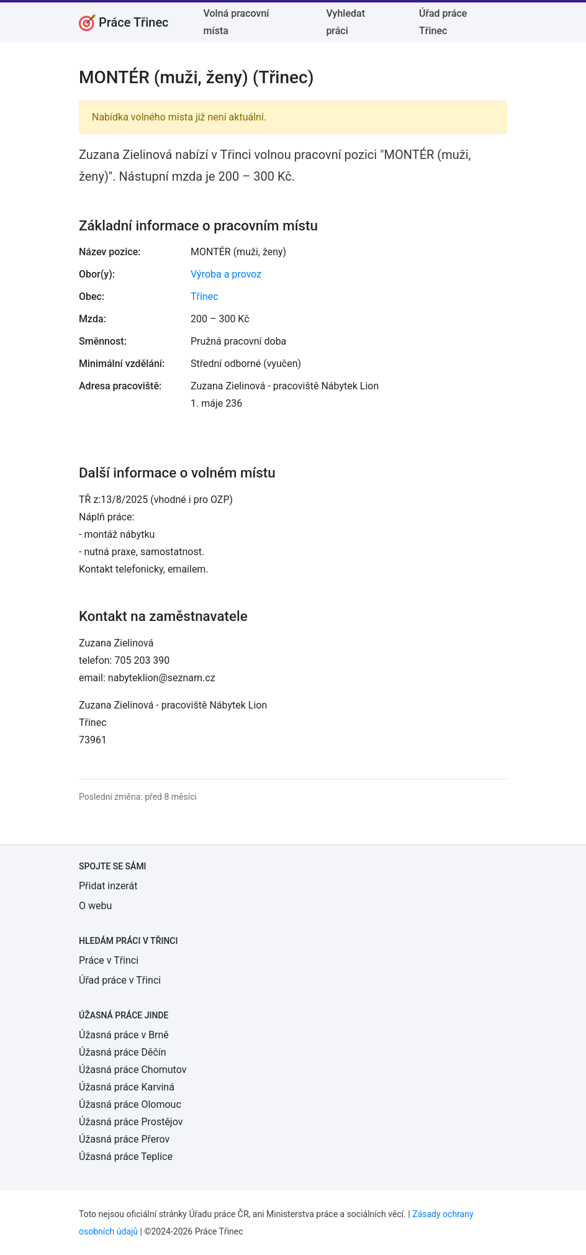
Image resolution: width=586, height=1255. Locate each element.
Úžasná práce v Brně (124, 1035)
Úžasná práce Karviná (126, 1087)
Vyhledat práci (345, 22)
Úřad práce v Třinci (120, 980)
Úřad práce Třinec (443, 22)
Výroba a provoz (226, 274)
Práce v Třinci (108, 960)
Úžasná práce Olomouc (130, 1104)
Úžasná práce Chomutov (132, 1070)
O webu (95, 906)
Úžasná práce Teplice (126, 1156)
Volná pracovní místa (236, 22)
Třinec (205, 296)
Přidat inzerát (108, 886)
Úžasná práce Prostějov (131, 1122)
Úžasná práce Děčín (122, 1052)
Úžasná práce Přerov (124, 1139)
